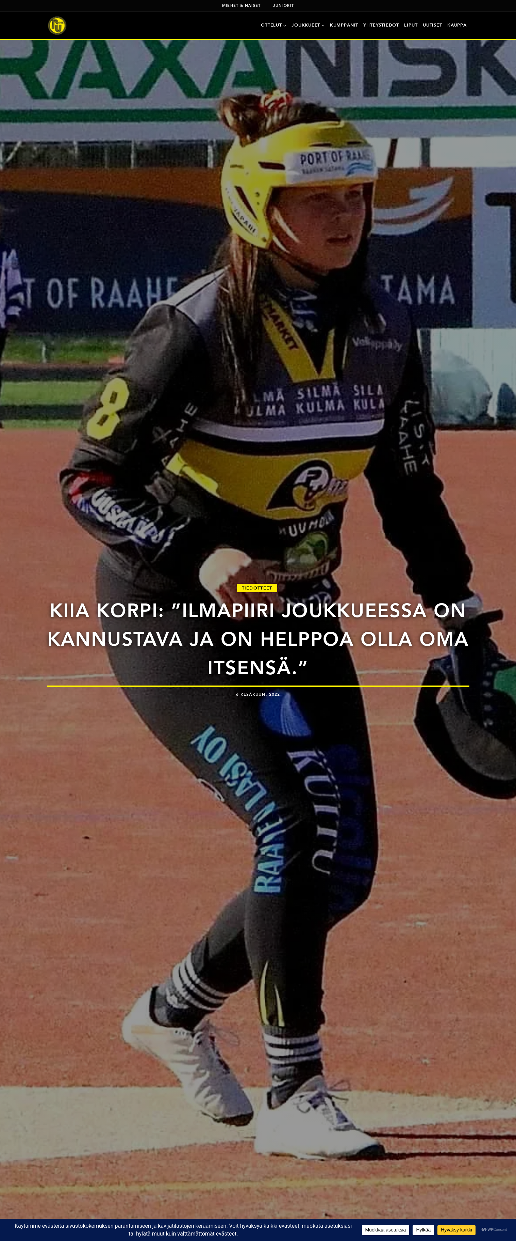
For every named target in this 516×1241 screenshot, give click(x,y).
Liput (410, 25)
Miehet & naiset (241, 5)
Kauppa (457, 25)
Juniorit (283, 5)
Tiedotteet (257, 588)
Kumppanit (344, 25)
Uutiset (432, 25)
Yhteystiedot (381, 25)
